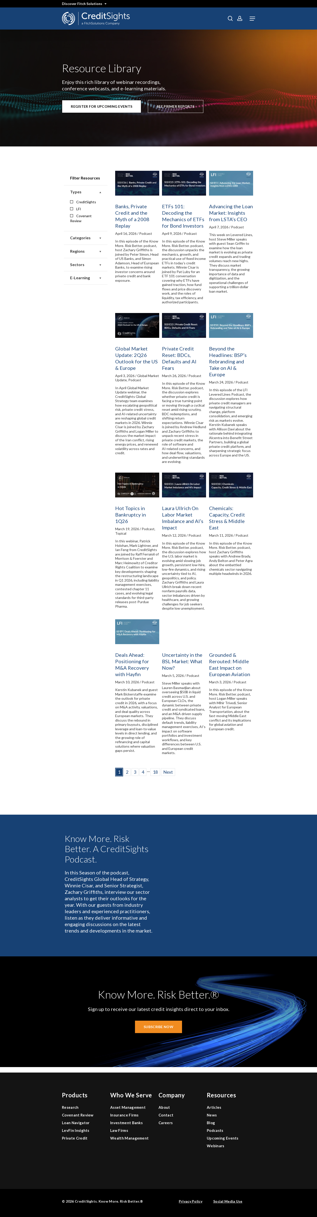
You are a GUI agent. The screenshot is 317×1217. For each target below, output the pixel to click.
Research (70, 1107)
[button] (252, 18)
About (164, 1107)
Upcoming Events (222, 1138)
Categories (85, 238)
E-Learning (85, 277)
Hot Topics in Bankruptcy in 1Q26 (130, 514)
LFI (75, 209)
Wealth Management (129, 1138)
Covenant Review (81, 218)
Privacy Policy (190, 1201)
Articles (214, 1107)
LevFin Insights (75, 1130)
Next (168, 772)
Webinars (215, 1146)
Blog (211, 1122)
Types (85, 192)
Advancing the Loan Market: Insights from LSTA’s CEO (231, 212)
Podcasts (215, 1130)
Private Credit (74, 1138)
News (212, 1115)
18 (155, 772)
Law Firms (119, 1130)
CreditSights (83, 202)
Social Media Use (227, 1201)
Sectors (85, 264)
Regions (85, 251)
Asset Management (128, 1107)
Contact (165, 1115)
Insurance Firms (124, 1115)
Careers (165, 1122)
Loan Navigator (75, 1122)
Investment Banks (126, 1122)
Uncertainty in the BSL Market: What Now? (182, 661)
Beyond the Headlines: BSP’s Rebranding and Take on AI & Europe (228, 361)
